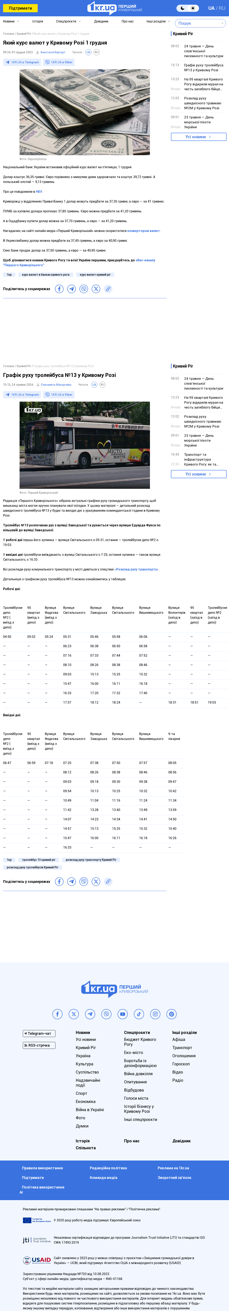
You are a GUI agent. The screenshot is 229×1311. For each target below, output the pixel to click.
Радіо (177, 1080)
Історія (37, 21)
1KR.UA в (25, 62)
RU (222, 8)
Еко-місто (133, 1052)
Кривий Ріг (86, 1047)
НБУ (39, 192)
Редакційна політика (108, 1168)
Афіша (178, 1039)
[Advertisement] (85, 331)
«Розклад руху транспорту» (136, 569)
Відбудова (134, 1090)
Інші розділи (156, 21)
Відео (177, 1072)
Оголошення (184, 1055)
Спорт (81, 1093)
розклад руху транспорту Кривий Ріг (91, 859)
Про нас (128, 21)
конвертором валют (143, 231)
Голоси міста (136, 1098)
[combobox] (197, 23)
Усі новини (195, 136)
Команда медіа (103, 1177)
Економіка (86, 1101)
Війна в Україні (90, 1109)
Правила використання (42, 1168)
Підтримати (20, 8)
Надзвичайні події (88, 1083)
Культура (84, 1063)
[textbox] (197, 23)
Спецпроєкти (66, 21)
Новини (8, 21)
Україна (83, 1055)
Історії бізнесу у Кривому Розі (139, 1109)
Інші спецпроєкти (140, 1119)
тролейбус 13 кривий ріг (38, 859)
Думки (82, 1126)
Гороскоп (181, 1063)
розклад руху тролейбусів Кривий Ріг (32, 867)
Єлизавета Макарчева (56, 384)
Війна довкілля (138, 1073)
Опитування (135, 1081)
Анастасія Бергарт (53, 52)
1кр (9, 274)
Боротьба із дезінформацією (140, 1063)
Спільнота (86, 1147)
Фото (80, 1117)
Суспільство (87, 1072)
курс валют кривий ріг (95, 274)
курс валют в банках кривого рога (45, 274)
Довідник (101, 21)
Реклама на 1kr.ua (173, 1168)
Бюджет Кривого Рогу (140, 1042)
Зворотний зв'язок (174, 1177)
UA (211, 8)
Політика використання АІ (42, 1189)
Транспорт (182, 1047)
